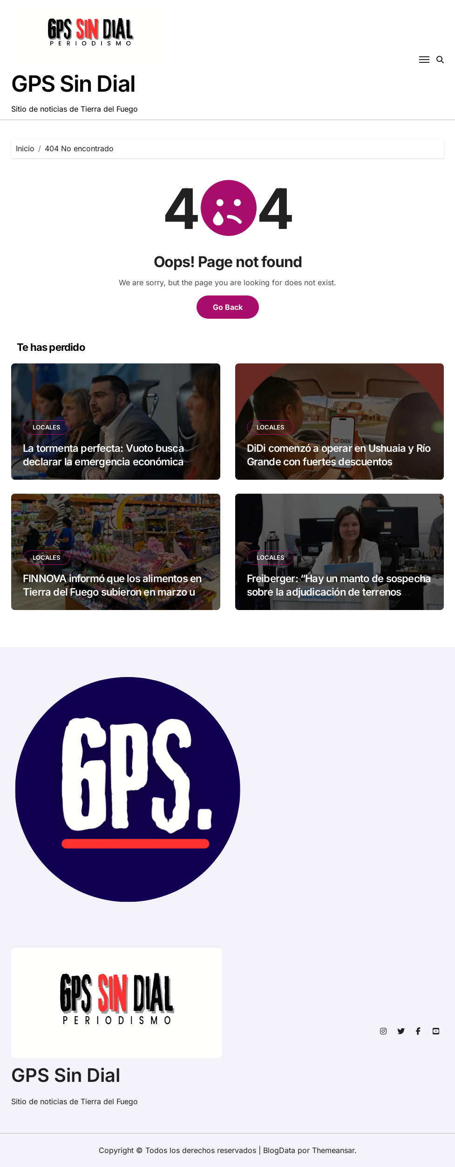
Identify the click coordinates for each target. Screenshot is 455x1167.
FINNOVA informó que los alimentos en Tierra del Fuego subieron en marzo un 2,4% (112, 591)
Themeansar (333, 1150)
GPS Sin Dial (73, 83)
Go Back (228, 307)
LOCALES (46, 427)
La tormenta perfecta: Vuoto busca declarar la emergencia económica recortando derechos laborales (103, 461)
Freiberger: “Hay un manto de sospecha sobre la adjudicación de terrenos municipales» (339, 591)
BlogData (279, 1150)
